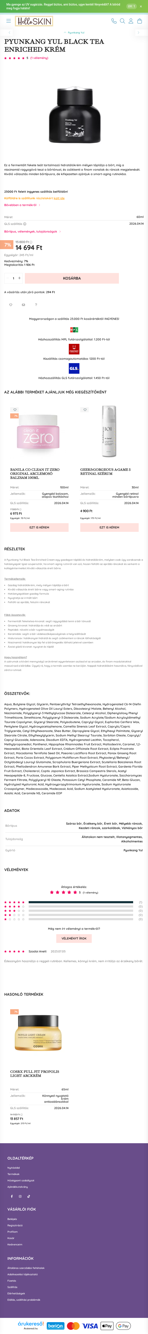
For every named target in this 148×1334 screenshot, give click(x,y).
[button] (10, 305)
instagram (20, 1196)
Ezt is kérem (39, 527)
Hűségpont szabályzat (20, 1180)
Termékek (13, 1174)
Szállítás (12, 1287)
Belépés (12, 1219)
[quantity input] (13, 278)
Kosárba (72, 278)
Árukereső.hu (31, 1328)
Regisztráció (15, 1225)
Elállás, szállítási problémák (23, 1299)
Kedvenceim (14, 1244)
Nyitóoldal (13, 1167)
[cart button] (139, 21)
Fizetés (11, 1280)
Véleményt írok (74, 938)
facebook (11, 1196)
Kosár (10, 1238)
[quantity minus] (7, 278)
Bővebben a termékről (20, 205)
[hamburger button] (8, 21)
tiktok (28, 1196)
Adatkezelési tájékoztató (22, 1274)
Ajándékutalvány (17, 1186)
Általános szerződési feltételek (26, 1268)
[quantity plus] (19, 278)
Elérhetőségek (16, 1293)
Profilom (12, 1231)
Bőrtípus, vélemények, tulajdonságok (30, 231)
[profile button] (131, 21)
